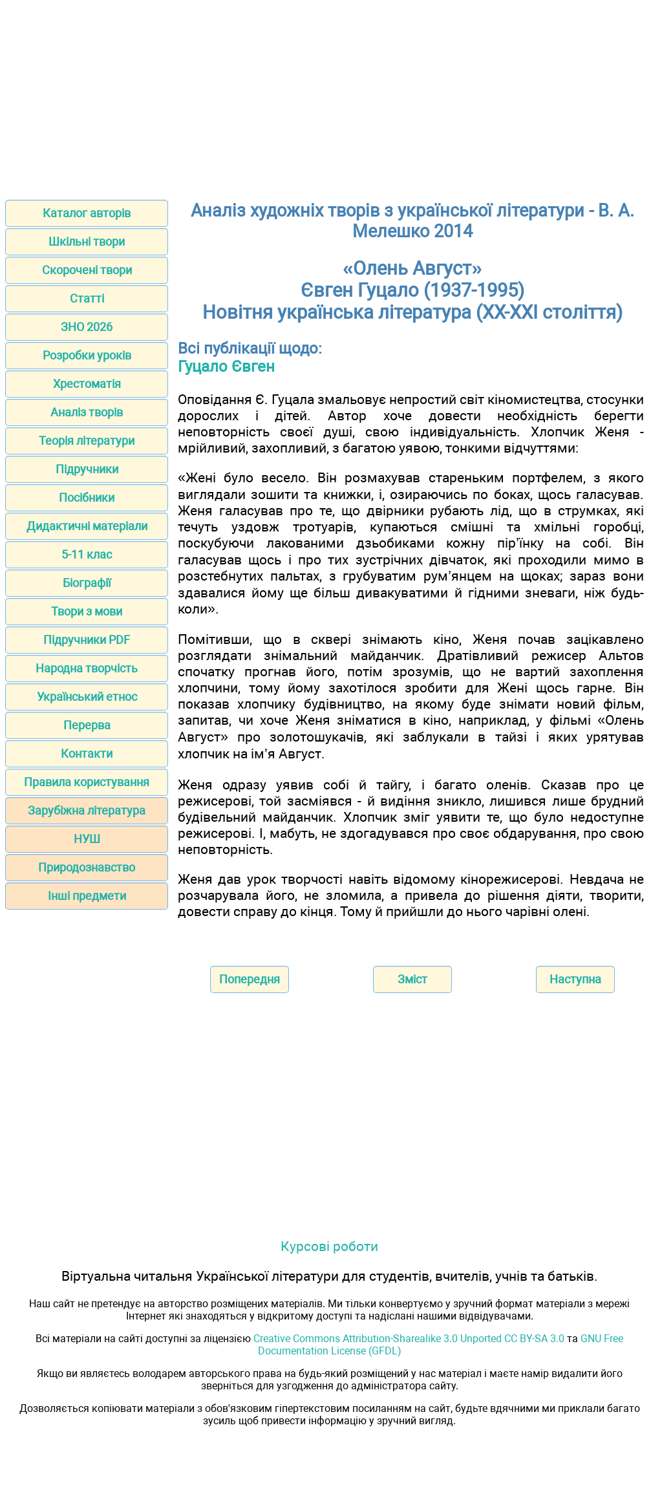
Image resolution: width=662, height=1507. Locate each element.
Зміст (412, 979)
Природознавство (86, 867)
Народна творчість (87, 668)
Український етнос (87, 696)
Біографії (87, 583)
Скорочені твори (87, 270)
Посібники (86, 497)
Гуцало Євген (226, 367)
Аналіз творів (86, 412)
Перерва (87, 725)
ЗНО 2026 (86, 327)
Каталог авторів (87, 213)
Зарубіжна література (86, 810)
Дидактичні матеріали (87, 526)
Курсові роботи (329, 1246)
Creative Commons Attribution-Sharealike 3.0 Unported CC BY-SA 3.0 (408, 1338)
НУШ (87, 839)
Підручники (87, 469)
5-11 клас (86, 554)
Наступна (575, 979)
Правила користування (86, 782)
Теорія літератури (86, 440)
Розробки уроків (87, 355)
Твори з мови (86, 611)
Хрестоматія (87, 383)
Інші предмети (87, 896)
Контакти (86, 753)
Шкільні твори (86, 241)
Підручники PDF (86, 640)
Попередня (249, 979)
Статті (87, 298)
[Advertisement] (331, 95)
